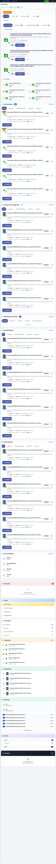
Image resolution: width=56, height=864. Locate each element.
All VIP (3, 209)
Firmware (22, 68)
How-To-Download (6, 1)
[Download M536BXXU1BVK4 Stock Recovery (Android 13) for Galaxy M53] (4, 231)
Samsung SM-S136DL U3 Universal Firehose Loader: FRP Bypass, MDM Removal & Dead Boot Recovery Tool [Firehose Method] (30, 34)
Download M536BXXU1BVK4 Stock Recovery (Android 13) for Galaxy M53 (24, 230)
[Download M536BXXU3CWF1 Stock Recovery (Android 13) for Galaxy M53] (4, 265)
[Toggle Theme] (53, 4)
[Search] (49, 4)
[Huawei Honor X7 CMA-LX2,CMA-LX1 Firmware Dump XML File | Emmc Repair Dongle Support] (41, 91)
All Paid (4, 320)
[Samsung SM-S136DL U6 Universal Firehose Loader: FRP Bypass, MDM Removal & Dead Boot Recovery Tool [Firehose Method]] (4, 162)
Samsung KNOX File (21, 108)
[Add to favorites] (28, 45)
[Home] (4, 4)
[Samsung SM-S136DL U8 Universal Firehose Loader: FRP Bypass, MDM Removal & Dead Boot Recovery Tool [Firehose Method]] (4, 190)
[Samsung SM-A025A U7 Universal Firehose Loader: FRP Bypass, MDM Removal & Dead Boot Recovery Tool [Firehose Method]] (41, 98)
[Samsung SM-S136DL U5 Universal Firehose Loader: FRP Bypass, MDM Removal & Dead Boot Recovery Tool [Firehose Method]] (4, 147)
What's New (14, 1)
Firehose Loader (23, 40)
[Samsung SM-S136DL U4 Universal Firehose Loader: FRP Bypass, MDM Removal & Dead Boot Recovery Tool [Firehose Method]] (15, 98)
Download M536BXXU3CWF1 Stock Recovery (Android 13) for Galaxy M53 (25, 263)
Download (20, 45)
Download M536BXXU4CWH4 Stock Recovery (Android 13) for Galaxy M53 (25, 280)
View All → (6, 20)
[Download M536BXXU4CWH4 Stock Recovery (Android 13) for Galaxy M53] (4, 282)
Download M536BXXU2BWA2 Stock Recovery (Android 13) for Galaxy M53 (25, 247)
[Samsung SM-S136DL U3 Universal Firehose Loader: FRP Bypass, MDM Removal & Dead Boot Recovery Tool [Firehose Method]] (4, 114)
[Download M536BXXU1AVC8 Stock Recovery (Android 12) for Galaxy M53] (4, 214)
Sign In (52, 1)
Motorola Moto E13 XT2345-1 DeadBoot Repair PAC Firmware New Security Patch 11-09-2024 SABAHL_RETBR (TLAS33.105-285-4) (31, 65)
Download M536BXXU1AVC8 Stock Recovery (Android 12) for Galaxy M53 (24, 213)
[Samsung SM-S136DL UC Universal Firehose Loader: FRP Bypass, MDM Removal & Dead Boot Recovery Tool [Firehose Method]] (15, 91)
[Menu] (45, 4)
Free (35, 16)
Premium (25, 16)
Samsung (11, 108)
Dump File (31, 108)
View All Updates (28, 730)
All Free (4, 108)
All (6, 16)
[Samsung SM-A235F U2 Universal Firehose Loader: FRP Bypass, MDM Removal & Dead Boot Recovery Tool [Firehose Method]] (41, 85)
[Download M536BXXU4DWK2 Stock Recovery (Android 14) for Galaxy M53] (4, 299)
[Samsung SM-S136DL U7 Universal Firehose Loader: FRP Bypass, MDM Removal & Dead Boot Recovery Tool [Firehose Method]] (4, 176)
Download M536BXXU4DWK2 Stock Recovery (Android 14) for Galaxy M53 (25, 297)
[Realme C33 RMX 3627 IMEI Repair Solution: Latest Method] (15, 85)
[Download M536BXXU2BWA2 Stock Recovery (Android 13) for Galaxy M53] (4, 248)
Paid (15, 16)
